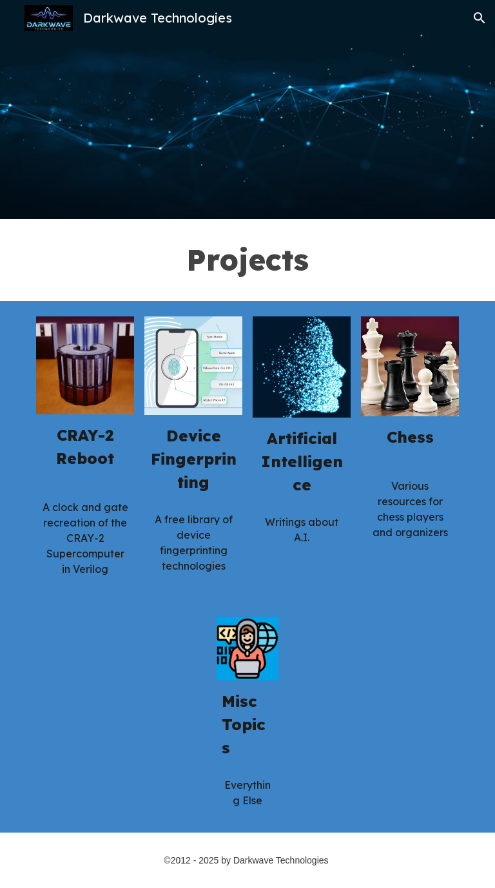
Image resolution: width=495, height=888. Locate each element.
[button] (479, 18)
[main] (247, 260)
